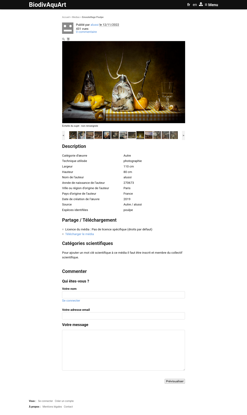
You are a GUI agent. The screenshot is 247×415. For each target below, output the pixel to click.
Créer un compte (64, 401)
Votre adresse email (76, 310)
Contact (68, 406)
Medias (76, 17)
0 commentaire (86, 32)
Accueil (66, 17)
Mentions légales (52, 406)
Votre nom (69, 289)
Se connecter (71, 300)
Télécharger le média (68, 39)
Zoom (63, 39)
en (195, 4)
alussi (95, 25)
